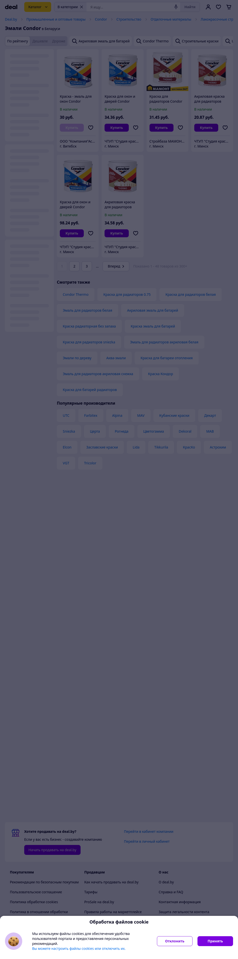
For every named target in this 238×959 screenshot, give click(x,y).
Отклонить (174, 941)
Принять (215, 941)
